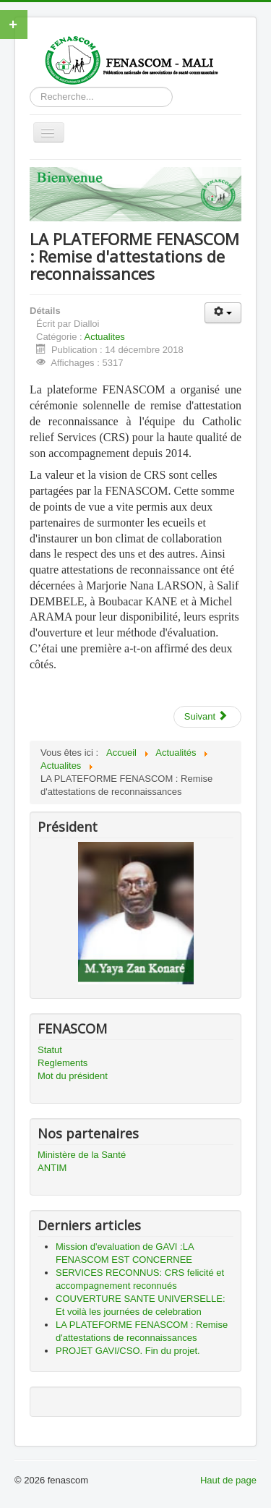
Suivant (206, 716)
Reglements (62, 1062)
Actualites (105, 336)
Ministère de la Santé (82, 1154)
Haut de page (228, 1480)
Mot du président (73, 1075)
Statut (50, 1049)
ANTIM (52, 1167)
